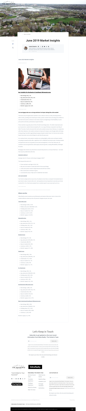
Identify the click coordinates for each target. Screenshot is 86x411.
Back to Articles (27, 34)
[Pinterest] (18, 378)
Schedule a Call (42, 381)
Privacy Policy (72, 399)
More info (56, 409)
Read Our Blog (42, 379)
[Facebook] (11, 378)
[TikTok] (24, 378)
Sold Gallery (41, 388)
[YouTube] (20, 378)
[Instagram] (22, 378)
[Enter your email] (39, 341)
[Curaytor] (16, 385)
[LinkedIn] (16, 378)
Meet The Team (31, 389)
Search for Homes (32, 387)
